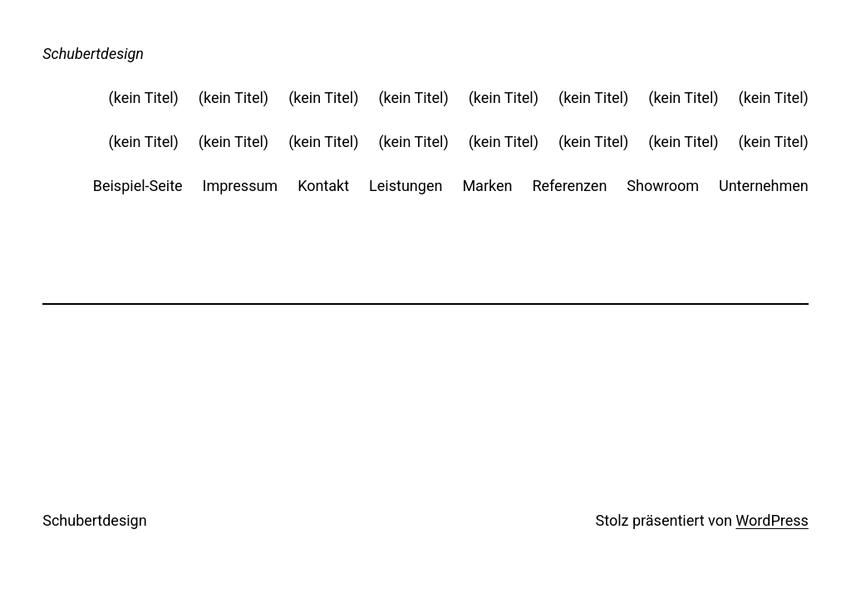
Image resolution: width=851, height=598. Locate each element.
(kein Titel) (144, 97)
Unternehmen (764, 185)
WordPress (771, 520)
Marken (487, 185)
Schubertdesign (93, 53)
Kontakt (323, 185)
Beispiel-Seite (138, 185)
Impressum (240, 185)
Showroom (663, 185)
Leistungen (405, 185)
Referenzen (569, 185)
